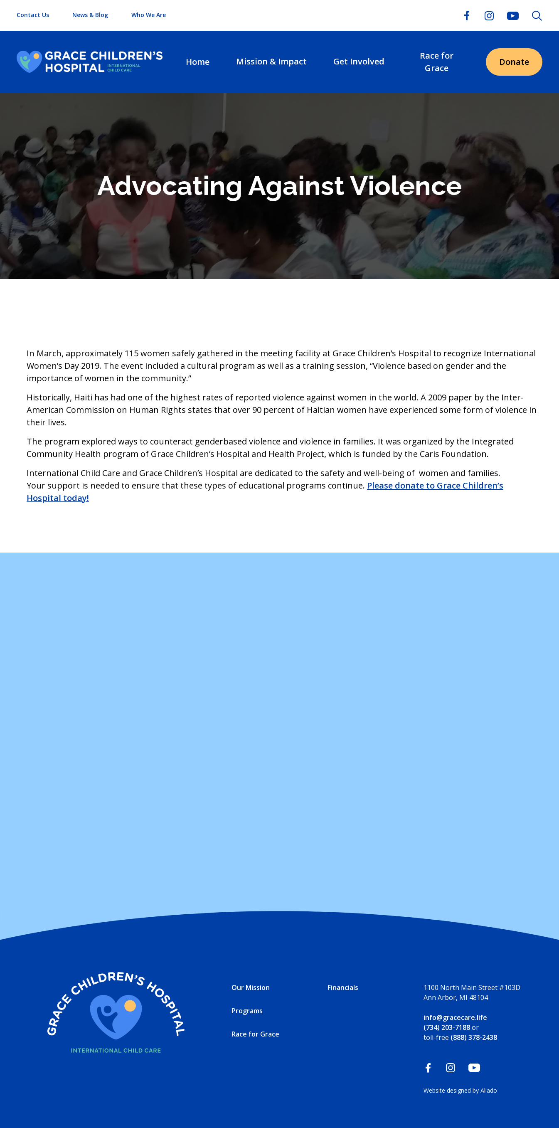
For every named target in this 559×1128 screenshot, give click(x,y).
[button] (271, 62)
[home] (90, 62)
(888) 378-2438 (474, 1037)
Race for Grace (436, 62)
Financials (343, 987)
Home (197, 61)
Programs (247, 1010)
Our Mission (250, 987)
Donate (514, 61)
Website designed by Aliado (460, 1090)
